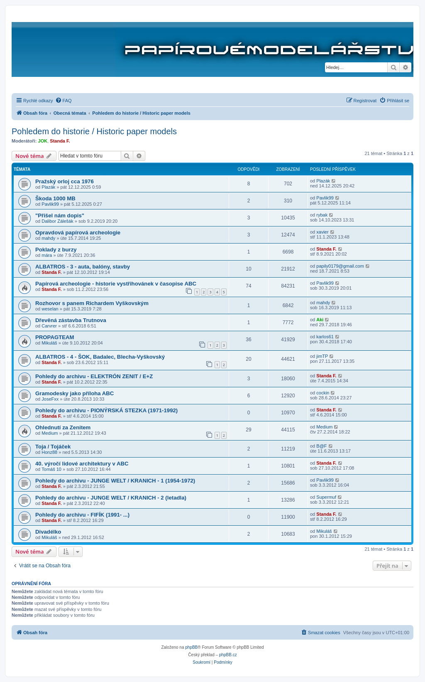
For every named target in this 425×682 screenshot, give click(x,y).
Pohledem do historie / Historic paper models (94, 131)
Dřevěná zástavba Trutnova (70, 320)
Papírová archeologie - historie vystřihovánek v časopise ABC (115, 284)
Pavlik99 (50, 204)
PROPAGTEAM (54, 337)
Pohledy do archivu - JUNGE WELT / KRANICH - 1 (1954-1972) (115, 481)
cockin (322, 392)
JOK (43, 140)
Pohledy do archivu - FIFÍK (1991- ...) (82, 515)
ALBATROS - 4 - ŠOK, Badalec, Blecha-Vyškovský (100, 357)
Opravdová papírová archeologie (77, 232)
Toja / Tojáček (53, 446)
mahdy (48, 238)
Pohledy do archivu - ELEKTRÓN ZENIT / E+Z (94, 376)
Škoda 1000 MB (55, 198)
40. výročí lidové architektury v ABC (82, 463)
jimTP (322, 356)
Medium (50, 433)
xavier (322, 231)
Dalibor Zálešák (57, 221)
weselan (50, 308)
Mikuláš (49, 342)
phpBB (191, 647)
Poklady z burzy (56, 249)
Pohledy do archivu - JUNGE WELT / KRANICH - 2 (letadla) (110, 498)
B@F (321, 445)
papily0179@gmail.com (340, 265)
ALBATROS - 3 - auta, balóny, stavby (82, 266)
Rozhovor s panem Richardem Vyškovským (92, 303)
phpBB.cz (228, 654)
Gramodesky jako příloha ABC (74, 393)
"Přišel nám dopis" (59, 215)
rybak (321, 214)
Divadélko (48, 532)
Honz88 (49, 452)
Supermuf (326, 497)
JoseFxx (50, 398)
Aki (319, 319)
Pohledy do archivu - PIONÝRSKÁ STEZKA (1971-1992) (106, 410)
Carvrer (49, 325)
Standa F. (60, 140)
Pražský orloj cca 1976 (64, 181)
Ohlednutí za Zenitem (62, 427)
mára (47, 255)
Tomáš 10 (51, 469)
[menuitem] (63, 101)
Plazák (48, 187)
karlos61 (325, 336)
